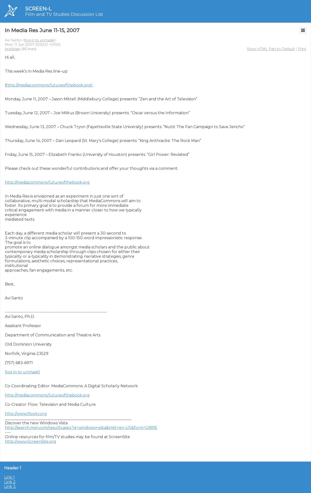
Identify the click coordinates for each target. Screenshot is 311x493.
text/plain (12, 49)
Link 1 (9, 477)
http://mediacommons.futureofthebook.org (47, 182)
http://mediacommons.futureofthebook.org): (49, 85)
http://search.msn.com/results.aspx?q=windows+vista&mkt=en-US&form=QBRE (81, 427)
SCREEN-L (38, 9)
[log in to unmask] (39, 40)
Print (302, 49)
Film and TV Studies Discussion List (64, 14)
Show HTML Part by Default (271, 49)
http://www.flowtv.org (26, 413)
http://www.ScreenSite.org (30, 441)
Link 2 (10, 482)
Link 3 (10, 486)
